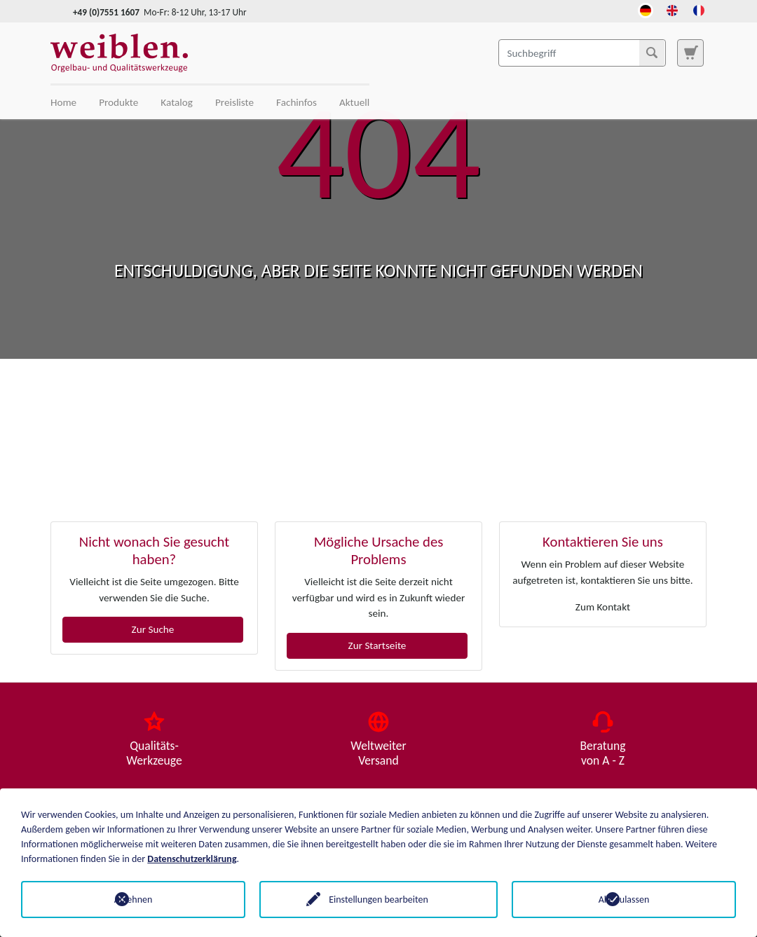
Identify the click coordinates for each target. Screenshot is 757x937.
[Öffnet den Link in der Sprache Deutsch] (645, 9)
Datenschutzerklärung (191, 859)
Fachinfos (296, 102)
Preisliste (234, 102)
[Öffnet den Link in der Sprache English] (672, 9)
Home (63, 102)
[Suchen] (651, 52)
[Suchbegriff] (582, 52)
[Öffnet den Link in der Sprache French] (699, 9)
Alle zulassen (624, 899)
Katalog (177, 102)
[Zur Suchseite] (690, 52)
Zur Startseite (377, 645)
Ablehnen (133, 899)
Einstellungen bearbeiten (378, 899)
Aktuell (354, 102)
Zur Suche (153, 629)
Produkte (118, 102)
